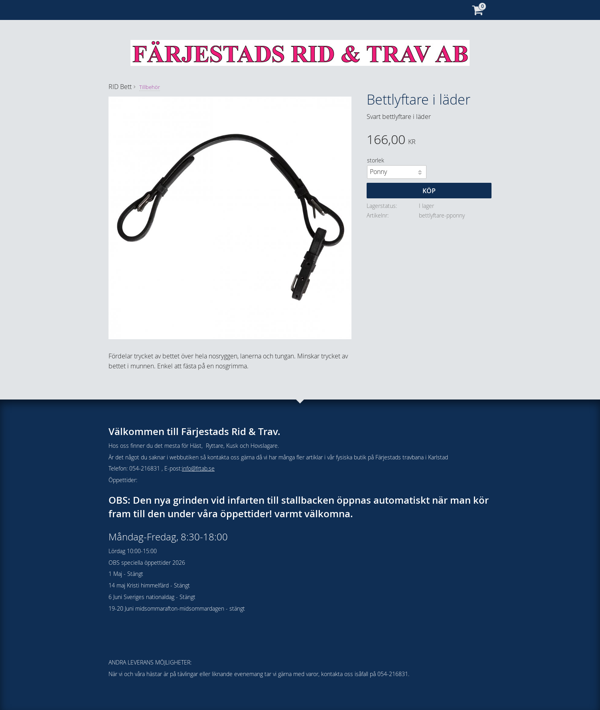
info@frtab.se (198, 468)
